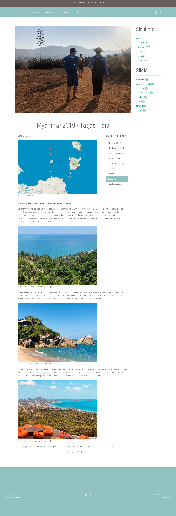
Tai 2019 (139, 38)
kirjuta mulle (99, 2)
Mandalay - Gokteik (116, 148)
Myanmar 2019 (114, 143)
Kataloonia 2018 (143, 47)
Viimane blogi (52, 12)
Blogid (67, 12)
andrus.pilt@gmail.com (14, 497)
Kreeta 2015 (141, 56)
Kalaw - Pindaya (115, 158)
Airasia (140, 101)
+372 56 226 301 (11, 494)
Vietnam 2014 (142, 60)
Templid (141, 106)
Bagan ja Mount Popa (117, 153)
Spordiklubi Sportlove (162, 494)
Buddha (141, 110)
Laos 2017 (89, 376)
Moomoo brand (144, 93)
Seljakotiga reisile (145, 84)
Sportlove (142, 88)
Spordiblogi (166, 497)
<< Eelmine (71, 452)
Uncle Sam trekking (116, 163)
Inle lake (111, 169)
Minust (36, 12)
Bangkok (141, 97)
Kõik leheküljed (114, 184)
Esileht (24, 12)
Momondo (142, 79)
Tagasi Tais (113, 179)
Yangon (111, 174)
